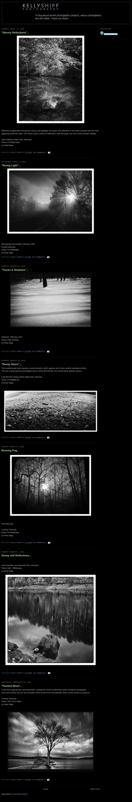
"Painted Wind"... (11, 686)
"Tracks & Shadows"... (15, 270)
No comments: (40, 152)
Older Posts (95, 789)
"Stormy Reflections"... (15, 32)
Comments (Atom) (20, 794)
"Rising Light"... (11, 165)
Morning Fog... (10, 450)
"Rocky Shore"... (11, 364)
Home (45, 789)
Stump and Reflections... (16, 555)
